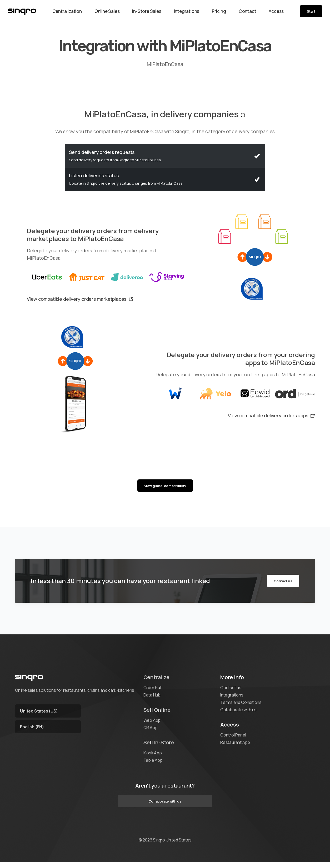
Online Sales (107, 11)
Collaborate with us (238, 710)
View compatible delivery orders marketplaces (80, 299)
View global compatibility (165, 485)
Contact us (283, 581)
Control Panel (233, 735)
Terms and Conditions (241, 702)
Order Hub (153, 687)
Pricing (219, 11)
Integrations (186, 11)
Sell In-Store (158, 742)
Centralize (156, 677)
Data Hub (152, 695)
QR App (150, 727)
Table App (153, 760)
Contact (247, 11)
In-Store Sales (146, 11)
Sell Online (157, 709)
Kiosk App (152, 753)
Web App (152, 720)
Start (311, 11)
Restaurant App (235, 742)
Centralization (67, 11)
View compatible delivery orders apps (271, 415)
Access (276, 11)
